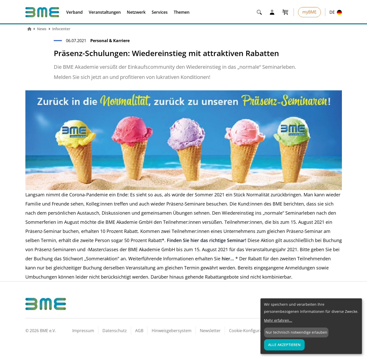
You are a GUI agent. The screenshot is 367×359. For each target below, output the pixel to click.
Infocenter (61, 28)
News (41, 28)
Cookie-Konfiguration (249, 330)
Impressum (83, 330)
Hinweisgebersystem (171, 330)
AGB (139, 330)
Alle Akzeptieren (284, 344)
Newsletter (210, 330)
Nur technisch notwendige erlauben (296, 332)
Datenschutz (114, 330)
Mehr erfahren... (278, 320)
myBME (309, 12)
